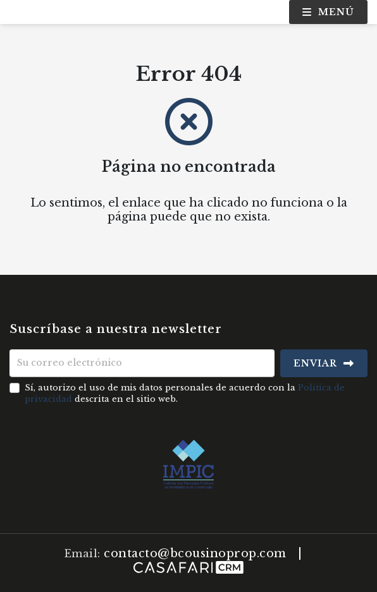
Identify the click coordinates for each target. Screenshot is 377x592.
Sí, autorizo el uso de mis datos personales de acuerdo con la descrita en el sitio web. (185, 393)
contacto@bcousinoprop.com (195, 553)
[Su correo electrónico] (142, 363)
